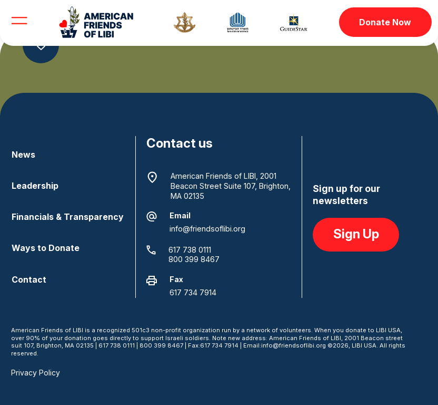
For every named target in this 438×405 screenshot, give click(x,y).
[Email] (151, 216)
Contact (29, 279)
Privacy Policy (35, 372)
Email (180, 215)
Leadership (35, 185)
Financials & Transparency (68, 216)
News (23, 154)
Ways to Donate (45, 248)
